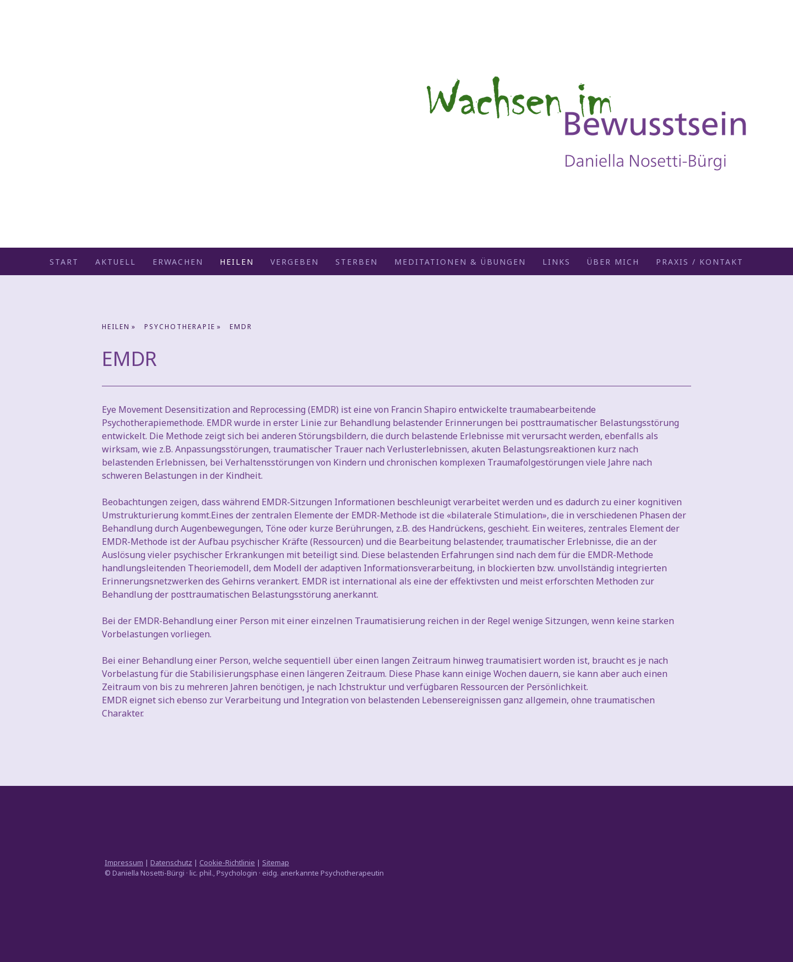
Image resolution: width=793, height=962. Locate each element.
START (64, 261)
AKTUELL (115, 261)
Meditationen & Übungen (460, 261)
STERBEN (356, 261)
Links (556, 261)
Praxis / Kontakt (699, 261)
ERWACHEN (178, 261)
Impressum (124, 862)
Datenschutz (171, 862)
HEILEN (237, 261)
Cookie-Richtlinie (227, 862)
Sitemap (275, 862)
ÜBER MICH (613, 261)
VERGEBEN (294, 261)
